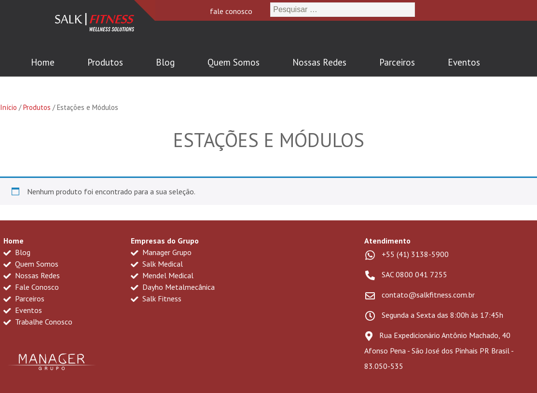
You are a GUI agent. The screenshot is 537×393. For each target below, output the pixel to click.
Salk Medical (157, 264)
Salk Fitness (156, 298)
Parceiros (397, 62)
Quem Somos (233, 62)
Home (43, 62)
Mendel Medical (162, 275)
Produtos (105, 62)
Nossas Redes (319, 62)
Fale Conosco (31, 287)
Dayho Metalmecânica (173, 287)
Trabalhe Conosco (37, 321)
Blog (165, 62)
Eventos (464, 62)
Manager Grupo (161, 252)
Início (8, 107)
